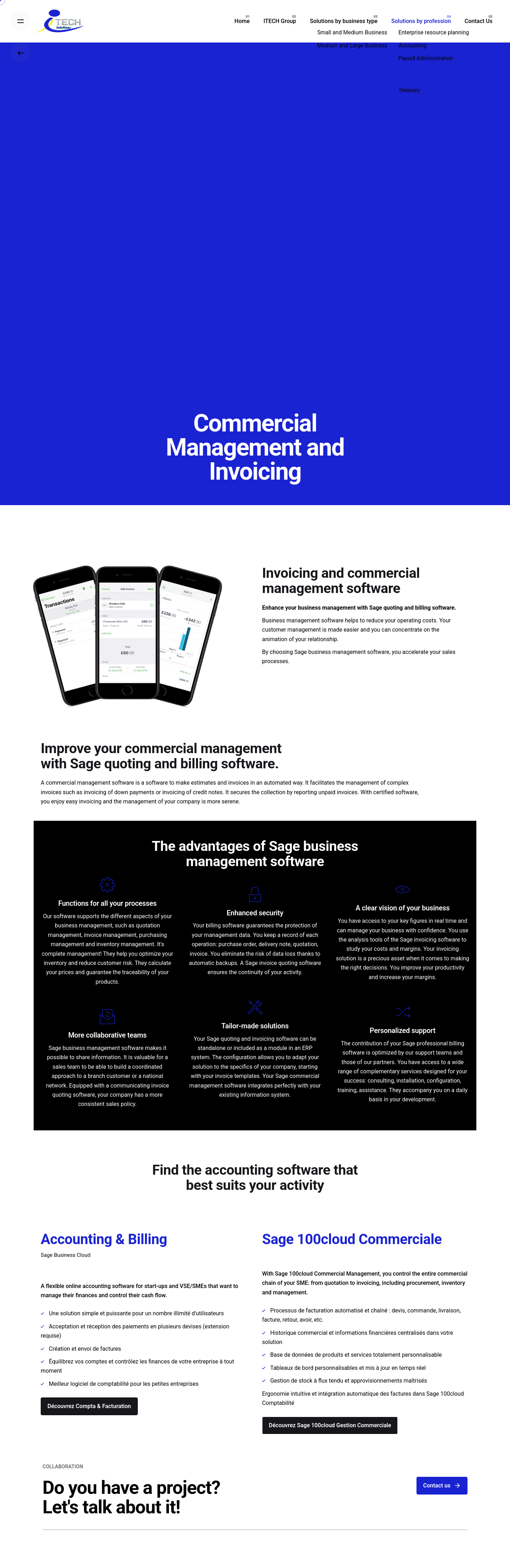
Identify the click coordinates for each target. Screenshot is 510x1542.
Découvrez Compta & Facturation (89, 1406)
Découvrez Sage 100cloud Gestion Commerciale (330, 1425)
